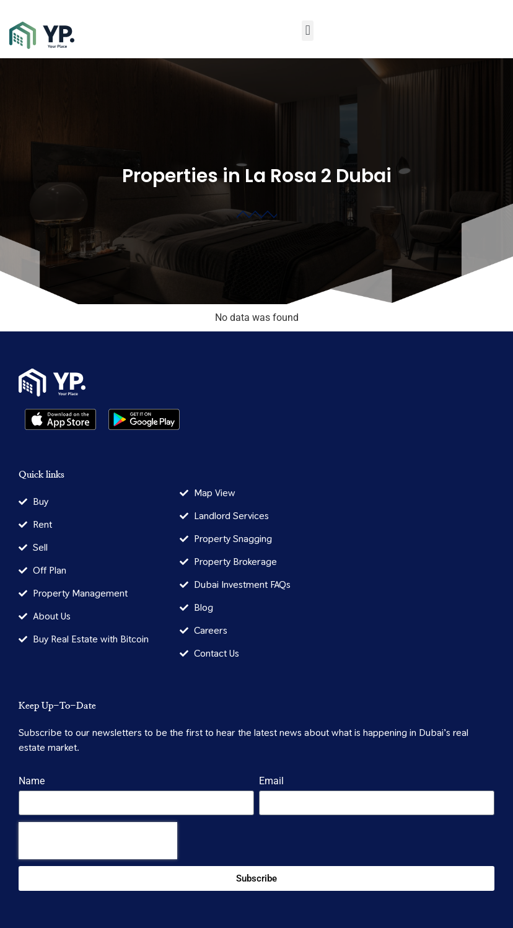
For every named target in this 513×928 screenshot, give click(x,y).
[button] (308, 30)
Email (271, 781)
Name (32, 781)
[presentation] (98, 840)
